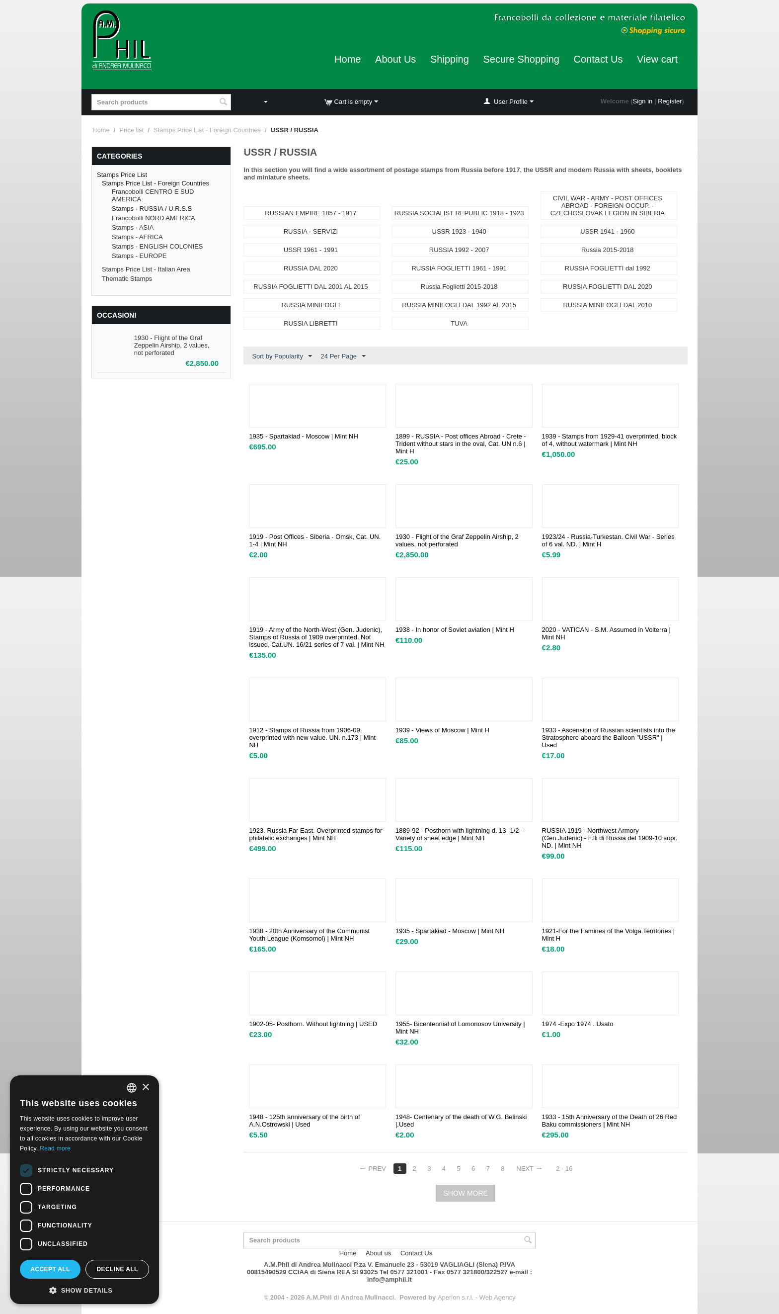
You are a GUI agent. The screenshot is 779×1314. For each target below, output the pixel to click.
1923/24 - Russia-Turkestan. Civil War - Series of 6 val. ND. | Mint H (608, 540)
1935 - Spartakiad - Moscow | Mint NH (303, 436)
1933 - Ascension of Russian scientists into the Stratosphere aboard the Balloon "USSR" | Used (608, 737)
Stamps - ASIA (133, 227)
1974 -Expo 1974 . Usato (578, 1024)
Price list (131, 130)
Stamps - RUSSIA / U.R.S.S (152, 208)
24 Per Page (343, 356)
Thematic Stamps (127, 278)
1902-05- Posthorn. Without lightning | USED (313, 1024)
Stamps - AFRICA (137, 237)
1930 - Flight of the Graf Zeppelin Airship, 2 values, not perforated (172, 345)
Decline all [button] (117, 1269)
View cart (657, 59)
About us (378, 1253)
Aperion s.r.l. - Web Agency (477, 1297)
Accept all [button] (50, 1269)
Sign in (643, 101)
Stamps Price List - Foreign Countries (207, 130)
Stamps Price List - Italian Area (146, 269)
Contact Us (598, 59)
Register (670, 101)
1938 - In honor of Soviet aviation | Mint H (454, 629)
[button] (84, 1289)
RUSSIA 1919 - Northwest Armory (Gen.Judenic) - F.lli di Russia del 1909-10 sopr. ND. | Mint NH (610, 838)
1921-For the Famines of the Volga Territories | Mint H (608, 934)
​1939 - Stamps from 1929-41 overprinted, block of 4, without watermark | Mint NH (609, 440)
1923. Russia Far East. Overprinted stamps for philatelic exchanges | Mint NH (315, 834)
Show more (465, 1193)
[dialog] (84, 1189)
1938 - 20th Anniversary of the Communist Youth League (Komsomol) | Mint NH (309, 934)
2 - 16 (564, 1168)
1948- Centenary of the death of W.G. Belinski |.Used (461, 1120)
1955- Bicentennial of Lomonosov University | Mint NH (460, 1027)
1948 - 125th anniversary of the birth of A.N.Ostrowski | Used (304, 1120)
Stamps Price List (122, 174)
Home (347, 59)
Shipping (449, 59)
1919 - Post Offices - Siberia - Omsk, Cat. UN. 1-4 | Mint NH (315, 540)
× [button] (145, 1087)
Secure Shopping (521, 59)
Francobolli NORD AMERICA (153, 218)
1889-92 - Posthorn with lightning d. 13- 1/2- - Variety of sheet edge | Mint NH (460, 834)
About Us (395, 59)
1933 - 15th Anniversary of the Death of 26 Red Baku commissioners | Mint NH (609, 1120)
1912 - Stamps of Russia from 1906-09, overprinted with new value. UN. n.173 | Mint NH (312, 737)
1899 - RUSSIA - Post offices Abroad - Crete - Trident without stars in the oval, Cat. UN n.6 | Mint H (460, 444)
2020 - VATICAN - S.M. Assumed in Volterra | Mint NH (606, 633)
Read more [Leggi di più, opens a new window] (55, 1148)
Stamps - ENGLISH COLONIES (157, 246)
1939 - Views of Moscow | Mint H (442, 730)
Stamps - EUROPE (139, 256)
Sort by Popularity (282, 356)
